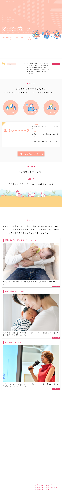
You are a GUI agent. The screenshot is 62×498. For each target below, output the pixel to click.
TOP (47, 489)
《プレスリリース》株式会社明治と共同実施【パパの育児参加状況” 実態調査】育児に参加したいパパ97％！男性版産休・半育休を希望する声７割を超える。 (56, 64)
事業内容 (40, 489)
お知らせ (11, 64)
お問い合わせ (50, 487)
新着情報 (40, 485)
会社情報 (40, 487)
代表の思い (49, 485)
